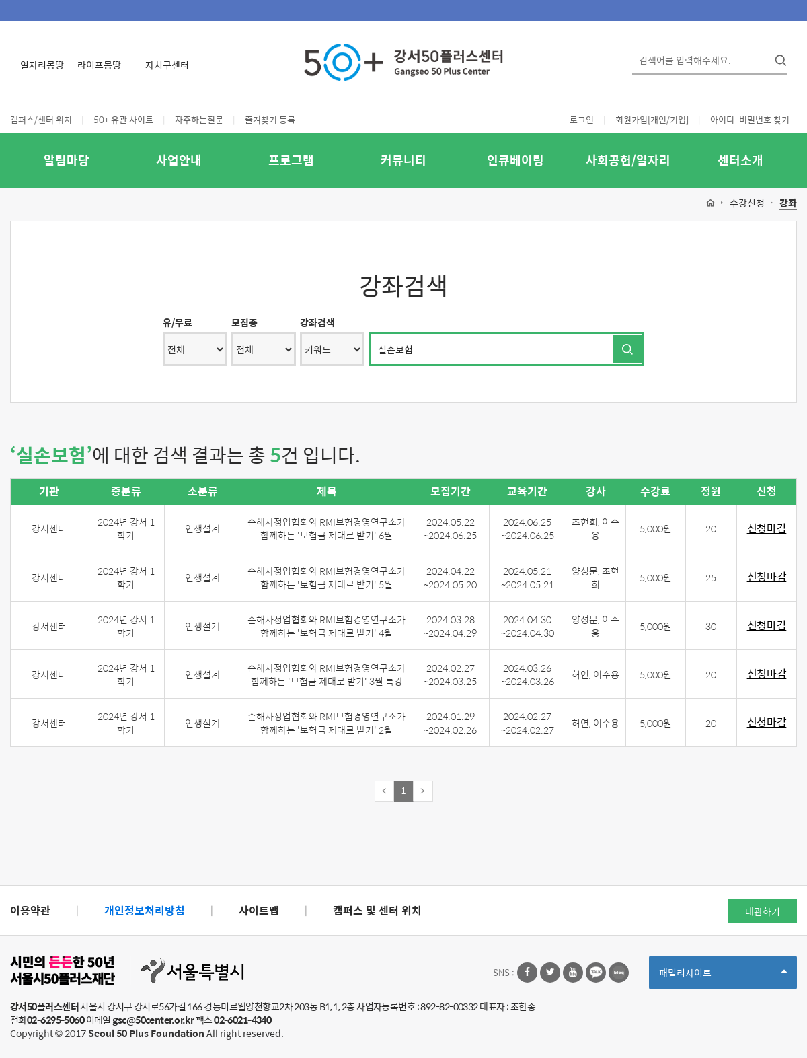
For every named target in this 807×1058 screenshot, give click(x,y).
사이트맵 (259, 910)
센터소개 (740, 160)
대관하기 (762, 911)
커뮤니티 (403, 160)
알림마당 (66, 160)
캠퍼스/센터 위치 (41, 119)
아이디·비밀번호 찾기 (750, 119)
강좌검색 (317, 322)
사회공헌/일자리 (628, 160)
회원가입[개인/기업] (652, 119)
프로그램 (291, 160)
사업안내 (179, 160)
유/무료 (177, 322)
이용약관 (30, 910)
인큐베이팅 (515, 160)
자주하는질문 (199, 119)
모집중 (244, 322)
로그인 (582, 119)
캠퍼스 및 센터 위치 (377, 910)
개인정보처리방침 (144, 910)
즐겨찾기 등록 (270, 119)
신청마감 (767, 528)
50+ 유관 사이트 (123, 119)
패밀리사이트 (723, 976)
